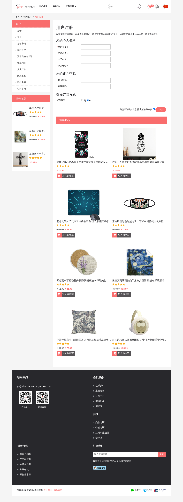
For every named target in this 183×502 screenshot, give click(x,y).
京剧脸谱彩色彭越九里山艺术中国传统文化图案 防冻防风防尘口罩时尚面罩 (139, 221)
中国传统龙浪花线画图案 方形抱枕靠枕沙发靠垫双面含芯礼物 (84, 339)
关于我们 (48, 490)
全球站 (98, 438)
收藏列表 (21, 63)
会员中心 (100, 396)
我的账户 (27, 17)
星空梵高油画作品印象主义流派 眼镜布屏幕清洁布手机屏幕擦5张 (139, 280)
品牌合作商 (25, 464)
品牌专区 (100, 422)
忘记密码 (21, 43)
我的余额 (21, 82)
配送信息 (100, 401)
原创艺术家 (25, 474)
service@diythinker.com (39, 386)
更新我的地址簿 (24, 56)
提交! (162, 454)
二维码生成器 (102, 433)
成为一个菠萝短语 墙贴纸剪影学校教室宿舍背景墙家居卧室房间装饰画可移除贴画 (139, 162)
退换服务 (100, 391)
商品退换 (21, 76)
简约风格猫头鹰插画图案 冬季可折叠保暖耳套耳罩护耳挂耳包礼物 (139, 339)
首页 (18, 17)
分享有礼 (24, 469)
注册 (19, 37)
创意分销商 (25, 454)
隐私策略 (58, 490)
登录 (19, 30)
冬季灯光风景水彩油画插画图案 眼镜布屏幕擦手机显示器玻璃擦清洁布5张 (38, 131)
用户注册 (39, 17)
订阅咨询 (21, 88)
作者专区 (100, 427)
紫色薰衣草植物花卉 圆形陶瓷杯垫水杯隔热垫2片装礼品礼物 (84, 280)
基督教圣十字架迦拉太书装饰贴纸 (38, 153)
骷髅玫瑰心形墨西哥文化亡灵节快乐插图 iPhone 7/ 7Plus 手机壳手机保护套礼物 (84, 162)
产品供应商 (25, 459)
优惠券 (98, 406)
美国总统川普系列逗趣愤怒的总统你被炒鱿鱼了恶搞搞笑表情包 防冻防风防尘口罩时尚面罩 (38, 108)
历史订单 (21, 69)
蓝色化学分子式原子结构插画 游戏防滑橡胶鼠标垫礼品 (84, 221)
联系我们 (100, 385)
